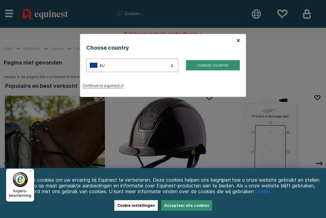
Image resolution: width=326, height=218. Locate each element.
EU (102, 65)
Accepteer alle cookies (186, 205)
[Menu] (30, 172)
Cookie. (263, 191)
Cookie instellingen (136, 205)
